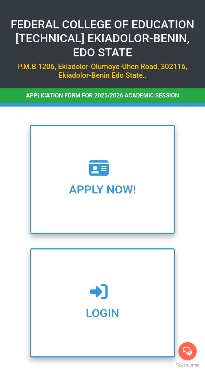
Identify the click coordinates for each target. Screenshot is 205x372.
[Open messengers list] (187, 351)
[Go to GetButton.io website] (187, 365)
